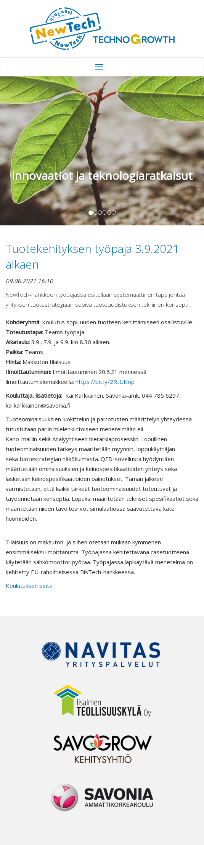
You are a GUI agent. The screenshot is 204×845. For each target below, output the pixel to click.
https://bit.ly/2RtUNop (105, 381)
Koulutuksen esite (29, 585)
